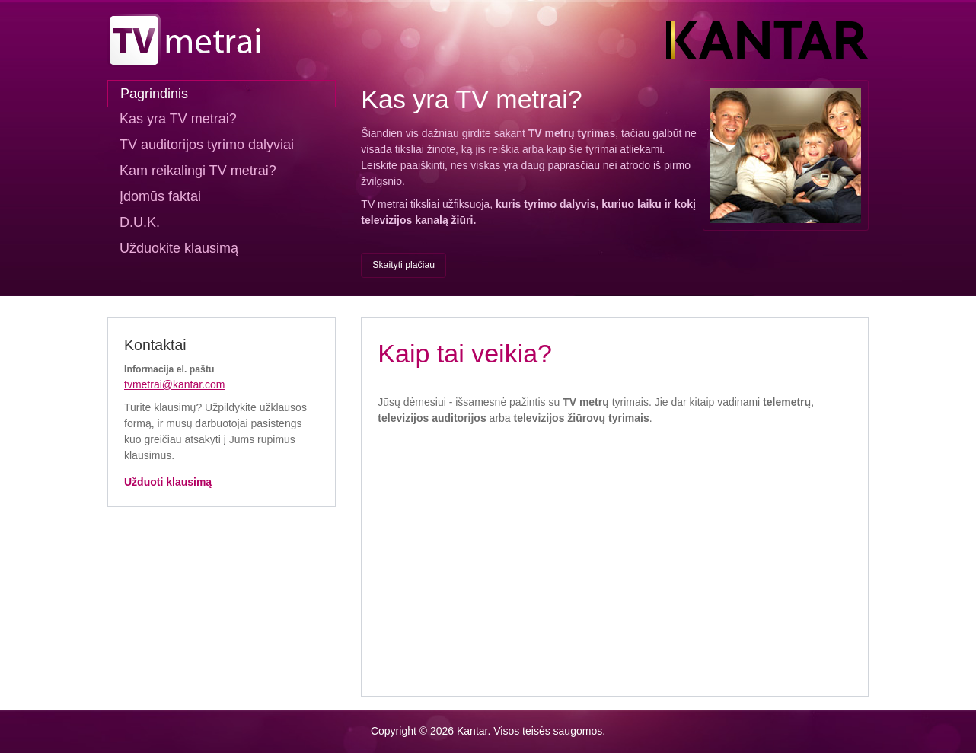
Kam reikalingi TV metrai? (198, 170)
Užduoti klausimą (168, 482)
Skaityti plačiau (403, 265)
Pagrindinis (154, 93)
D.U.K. (140, 222)
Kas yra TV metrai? (178, 118)
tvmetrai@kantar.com (174, 384)
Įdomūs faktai (160, 196)
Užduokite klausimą (179, 248)
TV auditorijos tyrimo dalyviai (207, 144)
